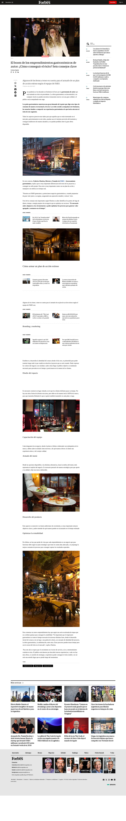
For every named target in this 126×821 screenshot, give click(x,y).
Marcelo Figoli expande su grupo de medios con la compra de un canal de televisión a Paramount (70, 220)
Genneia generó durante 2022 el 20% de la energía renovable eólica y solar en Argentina (41, 282)
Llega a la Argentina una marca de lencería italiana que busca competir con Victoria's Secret (102, 739)
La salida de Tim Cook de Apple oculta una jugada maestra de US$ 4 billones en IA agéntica (49, 739)
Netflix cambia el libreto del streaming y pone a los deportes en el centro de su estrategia (49, 707)
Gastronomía (28, 666)
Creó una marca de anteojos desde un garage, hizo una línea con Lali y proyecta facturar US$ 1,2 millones (102, 89)
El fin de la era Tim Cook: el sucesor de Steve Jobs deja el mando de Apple (75, 739)
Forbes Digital (15, 70)
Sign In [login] (122, 2)
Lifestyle (63, 753)
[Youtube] (112, 780)
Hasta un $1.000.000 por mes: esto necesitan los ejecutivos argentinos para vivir (70, 317)
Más (100, 44)
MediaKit (13, 779)
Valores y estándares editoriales (37, 779)
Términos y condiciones (52, 779)
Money (40, 753)
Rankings (75, 753)
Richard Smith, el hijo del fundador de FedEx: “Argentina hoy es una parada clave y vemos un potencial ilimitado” (101, 64)
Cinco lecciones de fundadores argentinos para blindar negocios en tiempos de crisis (102, 707)
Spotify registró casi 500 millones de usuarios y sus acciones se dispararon (41, 341)
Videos (86, 753)
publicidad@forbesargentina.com (24, 765)
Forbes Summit (99, 753)
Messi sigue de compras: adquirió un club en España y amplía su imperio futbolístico (101, 100)
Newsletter (19, 779)
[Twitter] (106, 780)
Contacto (26, 779)
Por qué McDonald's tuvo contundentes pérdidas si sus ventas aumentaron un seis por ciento (70, 342)
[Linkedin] (114, 780)
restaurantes (48, 666)
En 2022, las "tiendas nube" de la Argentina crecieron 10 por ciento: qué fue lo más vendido (41, 220)
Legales (61, 779)
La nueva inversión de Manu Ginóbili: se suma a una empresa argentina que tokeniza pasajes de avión (70, 283)
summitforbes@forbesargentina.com (24, 770)
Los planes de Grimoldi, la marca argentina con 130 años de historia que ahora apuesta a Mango (101, 51)
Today (112, 753)
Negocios (38, 666)
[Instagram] (109, 780)
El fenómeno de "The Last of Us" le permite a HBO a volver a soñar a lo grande (41, 316)
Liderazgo (28, 753)
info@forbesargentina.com (22, 767)
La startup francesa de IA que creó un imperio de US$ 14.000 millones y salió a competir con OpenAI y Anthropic (101, 77)
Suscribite (113, 2)
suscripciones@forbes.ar (24, 772)
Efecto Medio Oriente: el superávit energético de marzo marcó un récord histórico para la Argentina (22, 708)
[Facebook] (103, 780)
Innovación (15, 753)
